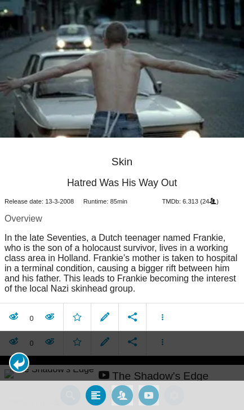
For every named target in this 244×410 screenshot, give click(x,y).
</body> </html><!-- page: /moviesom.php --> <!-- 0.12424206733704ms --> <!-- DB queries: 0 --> (122, 205)
